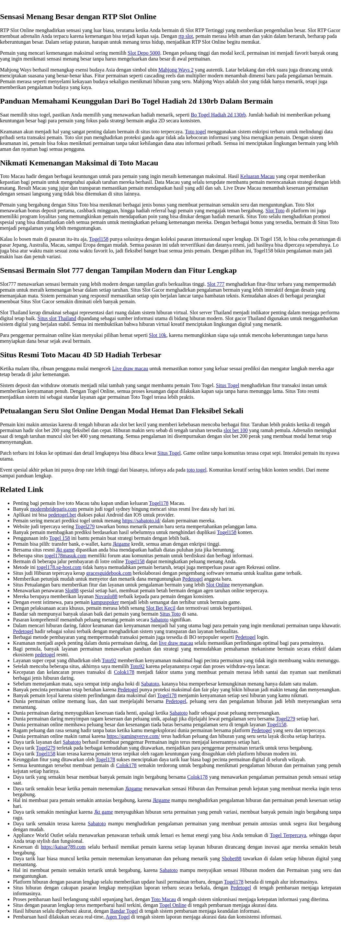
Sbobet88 (231, 858)
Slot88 (72, 590)
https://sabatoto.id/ (141, 520)
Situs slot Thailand (57, 318)
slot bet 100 (235, 430)
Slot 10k (157, 335)
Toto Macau (163, 899)
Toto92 (109, 660)
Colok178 (124, 672)
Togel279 (85, 526)
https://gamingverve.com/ (133, 736)
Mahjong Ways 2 (176, 69)
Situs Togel (227, 385)
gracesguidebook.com (108, 573)
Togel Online (173, 905)
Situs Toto (170, 614)
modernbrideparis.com (53, 509)
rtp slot (185, 36)
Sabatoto (159, 619)
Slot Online (218, 584)
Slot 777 (215, 284)
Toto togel (195, 131)
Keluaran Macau (257, 176)
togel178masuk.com (65, 555)
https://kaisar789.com (63, 847)
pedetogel (45, 654)
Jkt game (65, 549)
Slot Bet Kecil (161, 608)
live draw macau (176, 643)
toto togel (197, 470)
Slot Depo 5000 (144, 53)
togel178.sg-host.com (59, 567)
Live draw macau (130, 368)
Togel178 (158, 503)
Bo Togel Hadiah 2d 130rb (218, 114)
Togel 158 (59, 538)
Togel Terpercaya (288, 835)
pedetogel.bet (62, 515)
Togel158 (98, 239)
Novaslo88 (106, 596)
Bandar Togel (124, 911)
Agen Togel (118, 916)
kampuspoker (105, 602)
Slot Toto (275, 210)
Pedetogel (192, 579)
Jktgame (121, 544)
